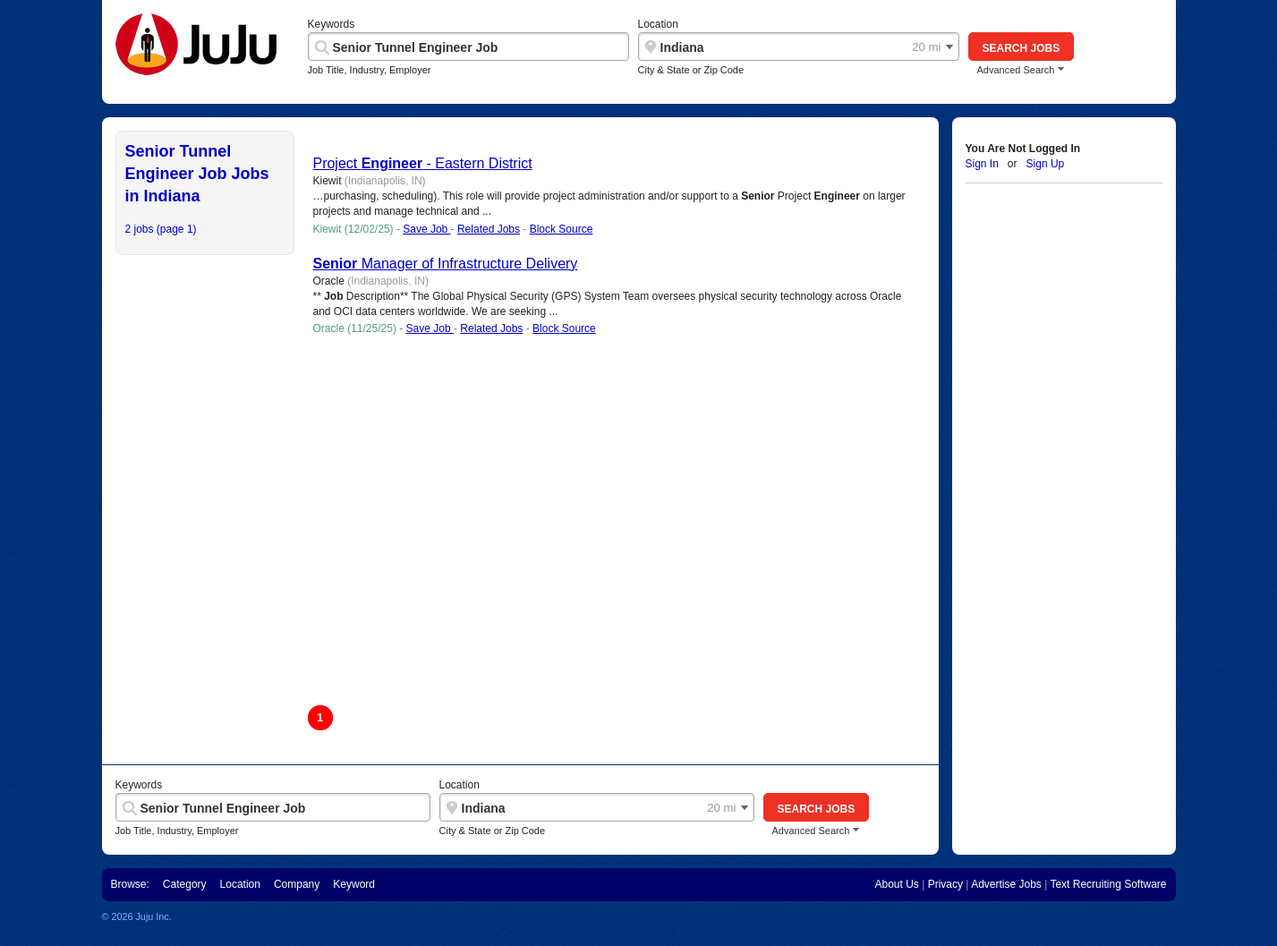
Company (296, 884)
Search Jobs (1021, 48)
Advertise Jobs (1006, 884)
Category (185, 884)
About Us (896, 884)
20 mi (926, 47)
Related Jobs (488, 229)
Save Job (426, 229)
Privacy (945, 884)
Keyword (354, 884)
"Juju (196, 47)
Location (658, 24)
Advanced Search (1016, 70)
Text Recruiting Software (1108, 884)
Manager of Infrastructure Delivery (445, 263)
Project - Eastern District (422, 163)
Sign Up (1045, 164)
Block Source (561, 229)
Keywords (331, 24)
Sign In (982, 164)
